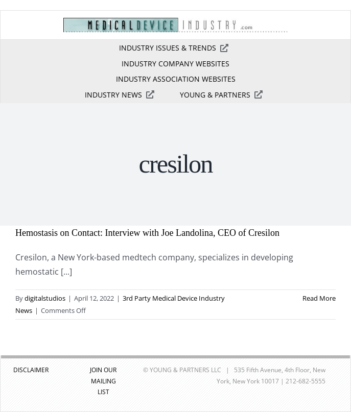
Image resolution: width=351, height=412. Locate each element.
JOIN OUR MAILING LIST (103, 381)
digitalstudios (45, 298)
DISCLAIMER (31, 370)
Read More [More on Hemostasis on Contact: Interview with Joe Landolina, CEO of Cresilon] (319, 298)
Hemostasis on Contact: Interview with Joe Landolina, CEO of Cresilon (147, 233)
